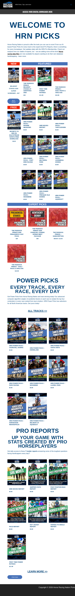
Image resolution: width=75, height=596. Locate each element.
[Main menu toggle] (71, 5)
